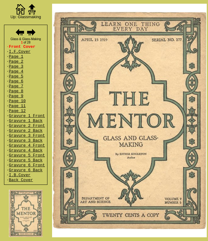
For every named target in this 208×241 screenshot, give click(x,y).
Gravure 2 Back (26, 130)
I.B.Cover (20, 175)
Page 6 (16, 81)
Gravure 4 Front (27, 145)
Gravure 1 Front (27, 116)
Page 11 (17, 106)
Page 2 (16, 61)
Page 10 (17, 101)
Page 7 (16, 86)
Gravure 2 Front (27, 125)
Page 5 (16, 76)
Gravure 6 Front (27, 165)
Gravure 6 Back (26, 170)
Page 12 (17, 111)
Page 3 (16, 66)
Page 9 (16, 96)
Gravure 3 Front (27, 135)
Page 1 (16, 56)
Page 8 (16, 91)
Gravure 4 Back (26, 150)
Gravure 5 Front (27, 155)
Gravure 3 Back (26, 140)
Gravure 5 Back (26, 160)
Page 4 (16, 71)
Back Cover (21, 180)
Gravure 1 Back (26, 120)
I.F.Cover (20, 51)
